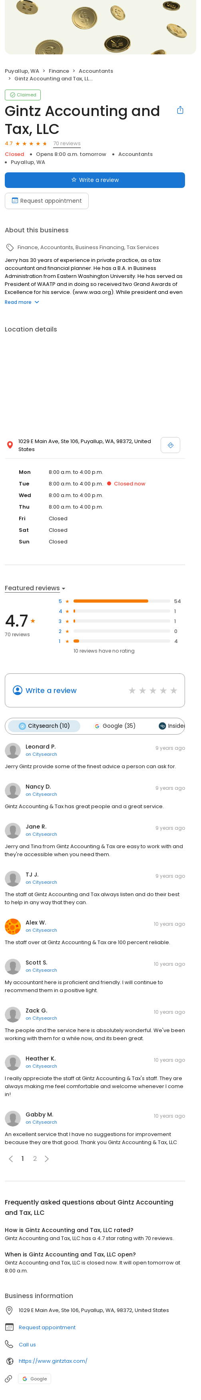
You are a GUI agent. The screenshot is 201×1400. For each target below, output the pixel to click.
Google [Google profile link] (34, 1379)
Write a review (51, 690)
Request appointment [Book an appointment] (47, 201)
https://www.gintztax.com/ (53, 1361)
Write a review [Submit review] (95, 180)
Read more (22, 302)
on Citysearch (41, 754)
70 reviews (67, 143)
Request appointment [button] (47, 1327)
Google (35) (114, 726)
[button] (46, 1158)
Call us (27, 1344)
